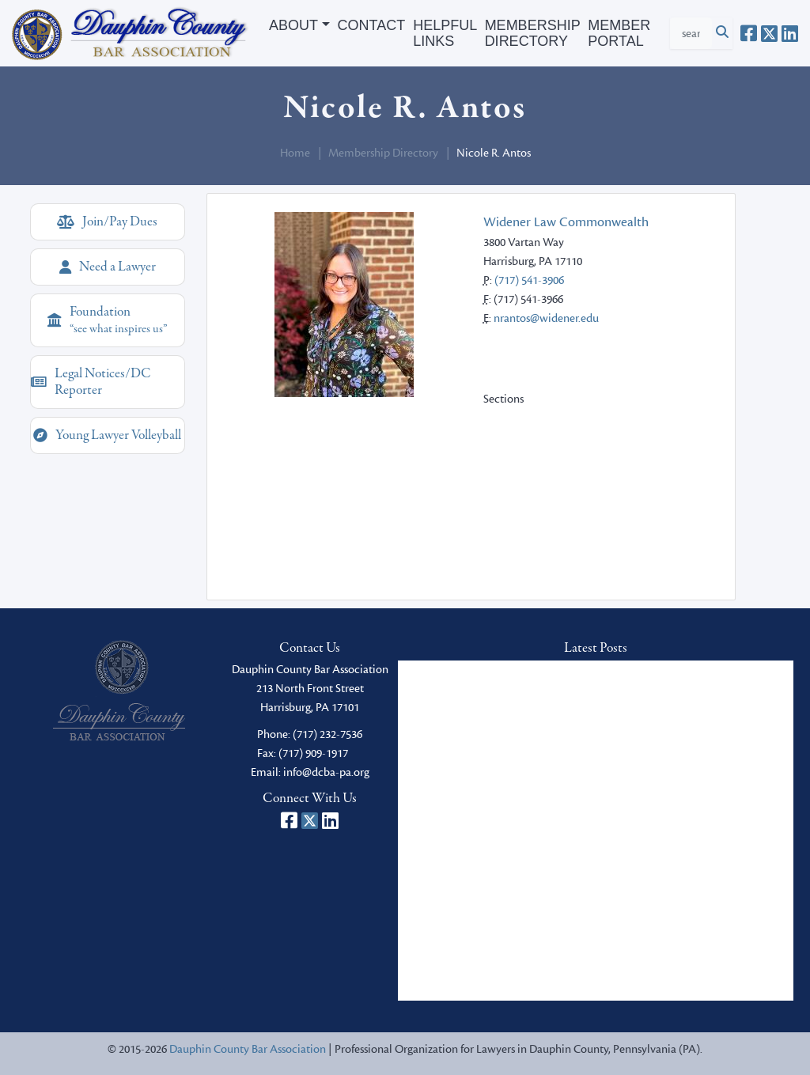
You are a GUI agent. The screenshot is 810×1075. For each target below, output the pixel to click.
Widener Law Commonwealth (566, 222)
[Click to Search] (722, 33)
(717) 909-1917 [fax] (313, 753)
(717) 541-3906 (529, 280)
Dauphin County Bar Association (247, 1049)
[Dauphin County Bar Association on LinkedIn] (790, 33)
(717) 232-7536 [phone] (327, 734)
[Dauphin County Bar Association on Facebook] (748, 33)
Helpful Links (444, 33)
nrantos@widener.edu (546, 318)
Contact (372, 25)
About (293, 25)
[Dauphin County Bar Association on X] (769, 33)
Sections (503, 399)
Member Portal (619, 33)
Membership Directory (533, 33)
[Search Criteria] (691, 33)
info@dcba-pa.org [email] (326, 772)
